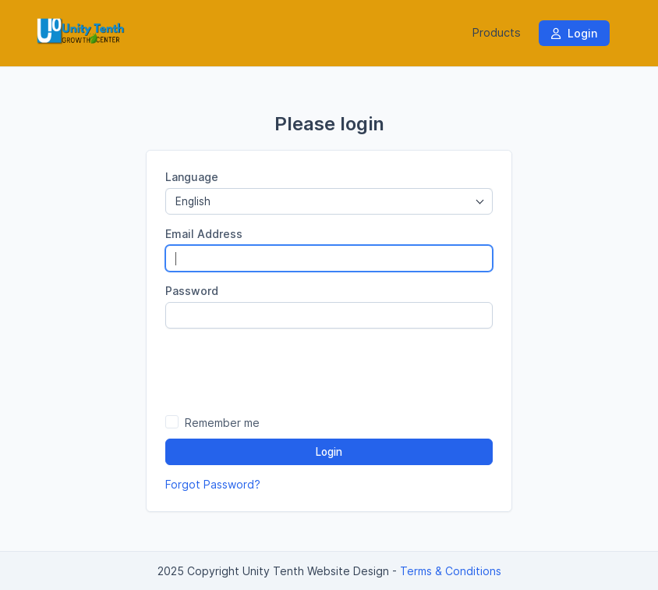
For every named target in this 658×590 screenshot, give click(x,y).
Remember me (222, 422)
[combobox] (329, 201)
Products (496, 33)
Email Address (203, 233)
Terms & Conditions (450, 571)
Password (191, 290)
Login (574, 33)
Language (191, 176)
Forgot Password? (212, 484)
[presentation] (329, 370)
